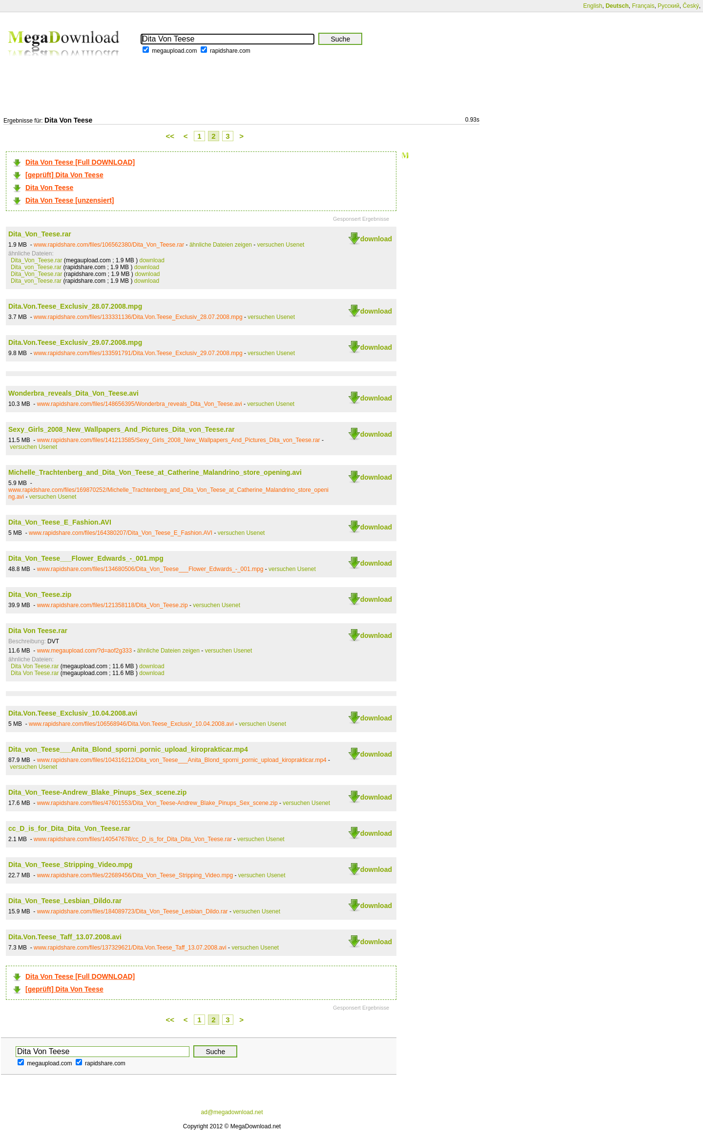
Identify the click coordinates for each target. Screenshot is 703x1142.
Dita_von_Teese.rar (36, 267)
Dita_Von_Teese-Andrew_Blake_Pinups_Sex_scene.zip (97, 792)
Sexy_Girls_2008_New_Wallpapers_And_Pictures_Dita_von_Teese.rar (121, 429)
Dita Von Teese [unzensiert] (69, 200)
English (592, 5)
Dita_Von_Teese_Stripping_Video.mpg (70, 864)
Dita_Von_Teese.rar (39, 234)
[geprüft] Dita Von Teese (64, 175)
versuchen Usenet (281, 244)
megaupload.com (174, 50)
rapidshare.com (230, 50)
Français (643, 5)
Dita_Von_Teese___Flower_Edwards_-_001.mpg (86, 558)
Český (690, 5)
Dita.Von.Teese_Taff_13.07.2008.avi (65, 937)
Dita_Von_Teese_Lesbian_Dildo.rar (65, 901)
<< (170, 136)
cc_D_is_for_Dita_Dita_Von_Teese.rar (69, 828)
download (376, 239)
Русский (669, 5)
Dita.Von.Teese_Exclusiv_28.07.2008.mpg (75, 306)
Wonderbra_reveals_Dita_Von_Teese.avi (73, 393)
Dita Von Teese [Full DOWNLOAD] (80, 162)
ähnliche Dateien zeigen (220, 244)
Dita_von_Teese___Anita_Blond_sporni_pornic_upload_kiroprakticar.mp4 (128, 749)
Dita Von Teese (49, 187)
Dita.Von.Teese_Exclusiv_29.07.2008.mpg (75, 342)
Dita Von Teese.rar (37, 630)
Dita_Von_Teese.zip (39, 594)
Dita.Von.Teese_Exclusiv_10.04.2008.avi (72, 713)
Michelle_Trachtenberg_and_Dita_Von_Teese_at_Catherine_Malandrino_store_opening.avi (155, 472)
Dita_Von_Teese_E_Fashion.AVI (59, 522)
